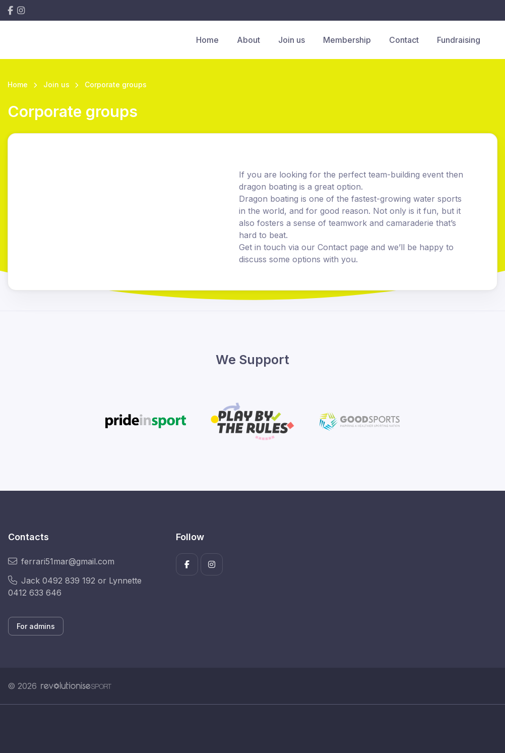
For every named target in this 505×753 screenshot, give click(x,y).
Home (207, 40)
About (248, 40)
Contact (404, 40)
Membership (347, 40)
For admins (36, 626)
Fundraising (458, 40)
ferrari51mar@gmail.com (61, 561)
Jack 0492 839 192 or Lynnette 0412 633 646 (75, 586)
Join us (291, 40)
